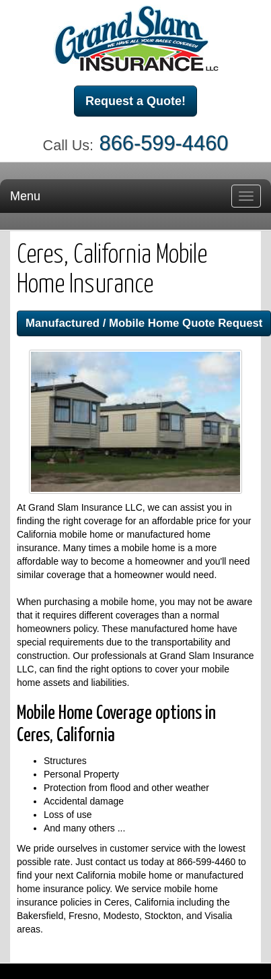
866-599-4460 (164, 143)
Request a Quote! (135, 101)
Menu (25, 196)
